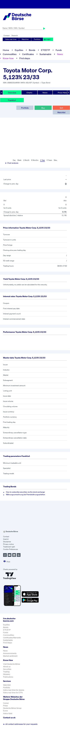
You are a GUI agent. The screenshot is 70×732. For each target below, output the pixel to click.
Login (47, 39)
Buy (43, 107)
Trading (6, 671)
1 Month (26, 160)
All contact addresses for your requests (20, 724)
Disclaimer (7, 542)
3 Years (49, 160)
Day (14, 160)
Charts (29, 92)
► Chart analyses (11, 163)
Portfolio (37, 39)
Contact (7, 36)
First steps (24, 58)
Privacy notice (8, 544)
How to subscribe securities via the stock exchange (25, 492)
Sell (61, 107)
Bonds (32, 50)
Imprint (6, 539)
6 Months (34, 160)
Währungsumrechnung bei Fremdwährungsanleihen (25, 494)
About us (6, 666)
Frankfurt (12, 100)
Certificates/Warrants (12, 637)
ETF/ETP (45, 50)
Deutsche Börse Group (12, 708)
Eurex (5, 711)
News (60, 54)
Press (5, 705)
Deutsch (15, 36)
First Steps (7, 643)
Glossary (6, 674)
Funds (59, 50)
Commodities (10, 54)
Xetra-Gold (7, 713)
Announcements (9, 653)
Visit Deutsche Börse (11, 664)
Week (19, 160)
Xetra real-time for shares (13, 690)
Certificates (28, 54)
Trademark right (9, 547)
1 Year (42, 160)
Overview (12, 92)
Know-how (8, 58)
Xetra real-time (10, 39)
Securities (7, 669)
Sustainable (45, 54)
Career (6, 703)
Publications (8, 677)
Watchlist (25, 39)
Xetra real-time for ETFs (13, 692)
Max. (55, 160)
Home (6, 50)
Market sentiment (10, 656)
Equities (19, 50)
